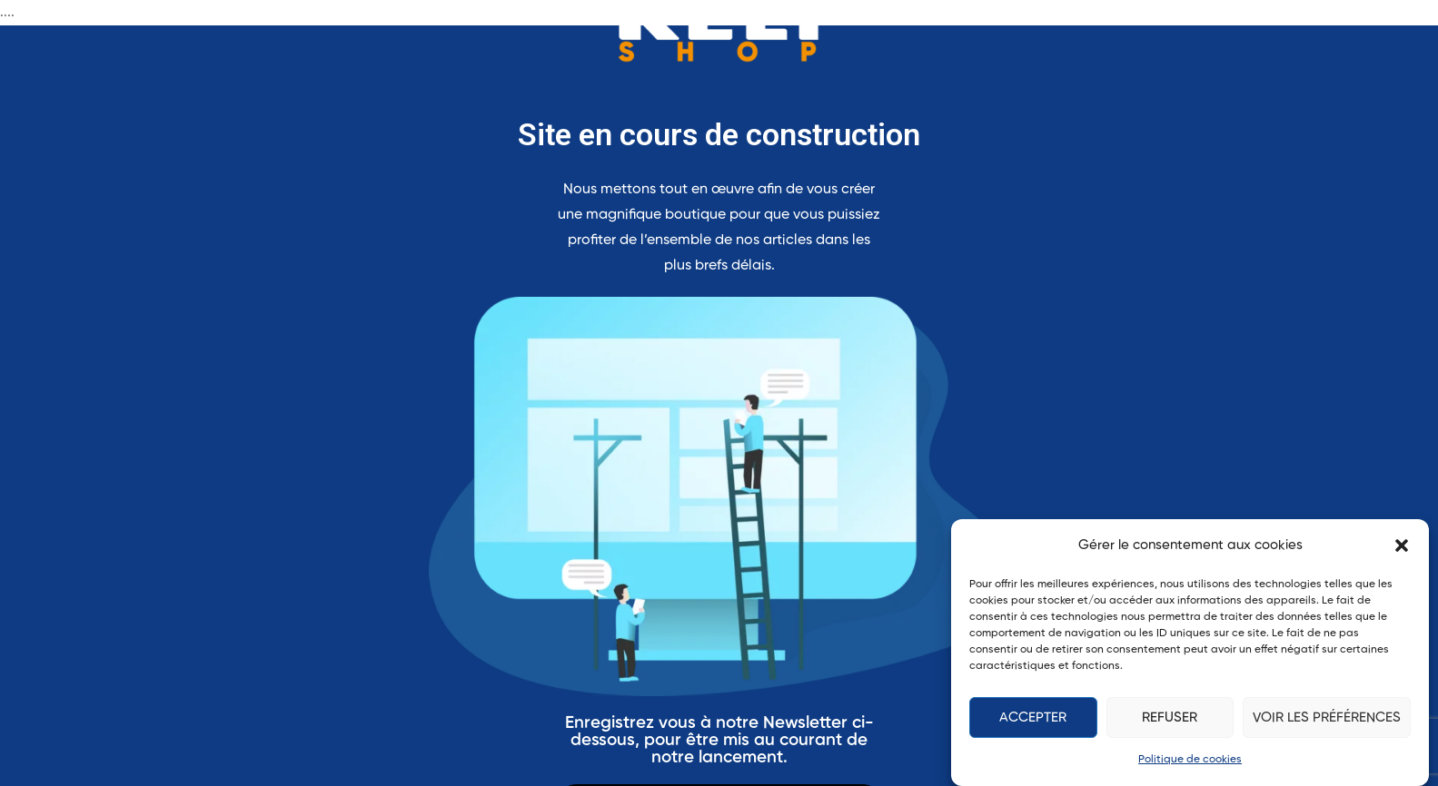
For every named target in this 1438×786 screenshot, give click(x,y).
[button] (1402, 545)
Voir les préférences (1327, 717)
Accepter (1032, 717)
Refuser (1169, 717)
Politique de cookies (1190, 759)
